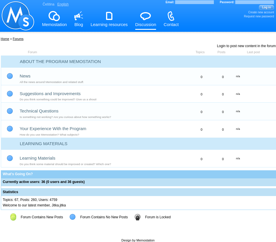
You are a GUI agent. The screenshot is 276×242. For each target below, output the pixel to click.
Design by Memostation (138, 240)
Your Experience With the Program (53, 128)
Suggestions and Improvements (50, 93)
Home (5, 38)
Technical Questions (39, 110)
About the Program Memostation (60, 61)
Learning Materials (44, 143)
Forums (18, 38)
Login (221, 46)
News (25, 75)
